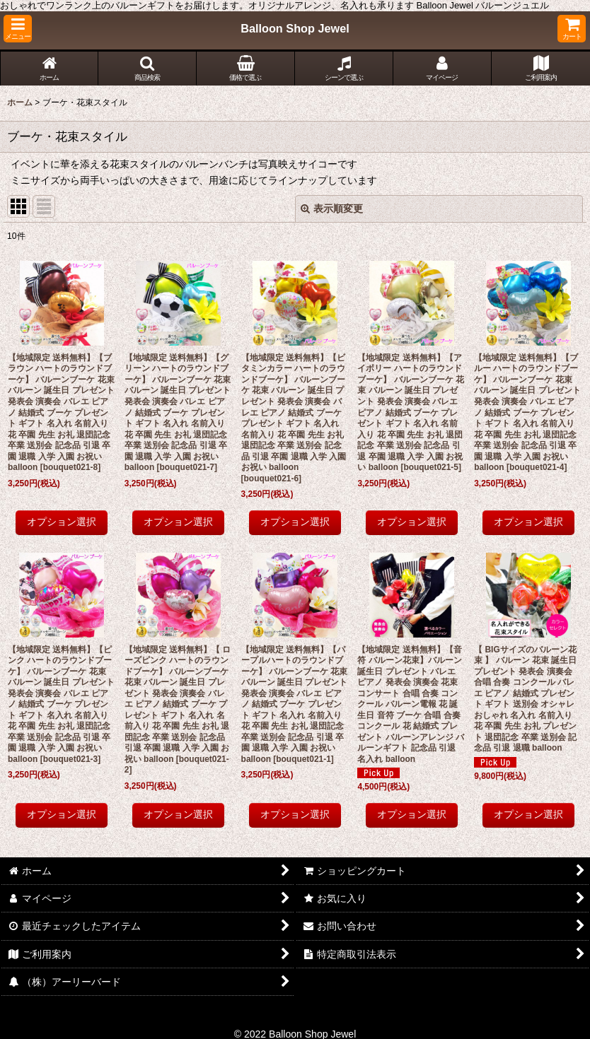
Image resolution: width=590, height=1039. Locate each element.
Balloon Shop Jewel (295, 28)
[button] (18, 28)
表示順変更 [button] (332, 208)
